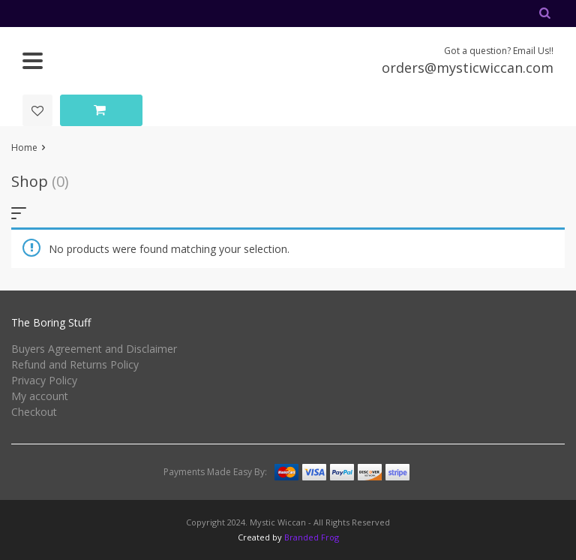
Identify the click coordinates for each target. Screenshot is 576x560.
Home (24, 147)
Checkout (34, 412)
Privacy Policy (44, 380)
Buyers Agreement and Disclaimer (94, 349)
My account (39, 396)
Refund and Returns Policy (75, 364)
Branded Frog (311, 537)
